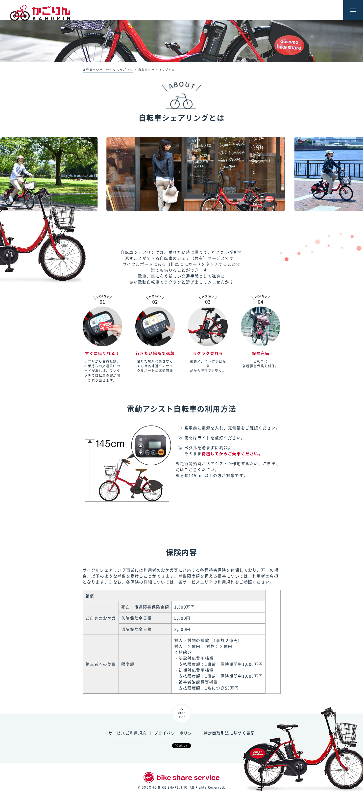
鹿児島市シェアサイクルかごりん (108, 70)
